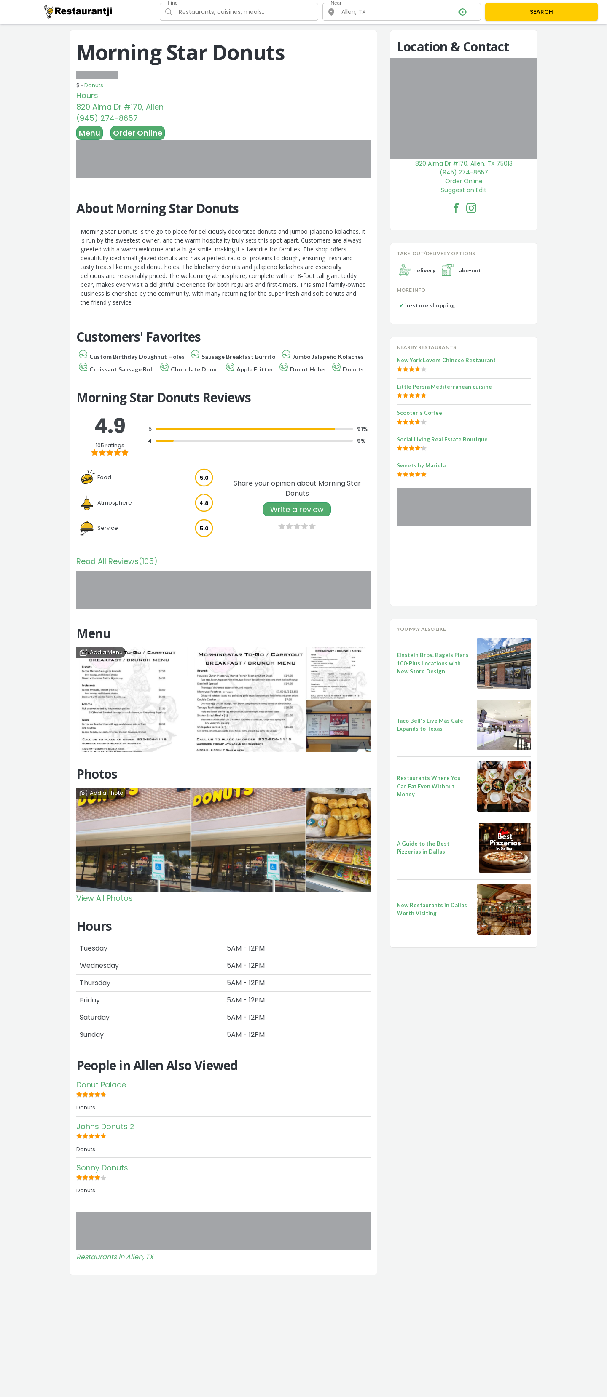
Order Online (137, 133)
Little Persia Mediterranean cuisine (444, 386)
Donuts (93, 85)
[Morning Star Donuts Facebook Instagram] (471, 208)
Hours (87, 95)
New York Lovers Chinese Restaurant (446, 360)
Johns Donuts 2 (105, 1126)
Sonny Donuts (102, 1167)
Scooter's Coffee (419, 412)
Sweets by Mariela (421, 465)
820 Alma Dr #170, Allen (120, 107)
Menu (89, 133)
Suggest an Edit (463, 190)
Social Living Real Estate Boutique (442, 439)
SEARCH (541, 12)
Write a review (297, 509)
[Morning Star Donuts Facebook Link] (456, 208)
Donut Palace (101, 1084)
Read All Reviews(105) (117, 561)
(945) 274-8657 (107, 118)
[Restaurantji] (78, 11)
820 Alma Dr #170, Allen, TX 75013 (464, 163)
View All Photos (104, 898)
